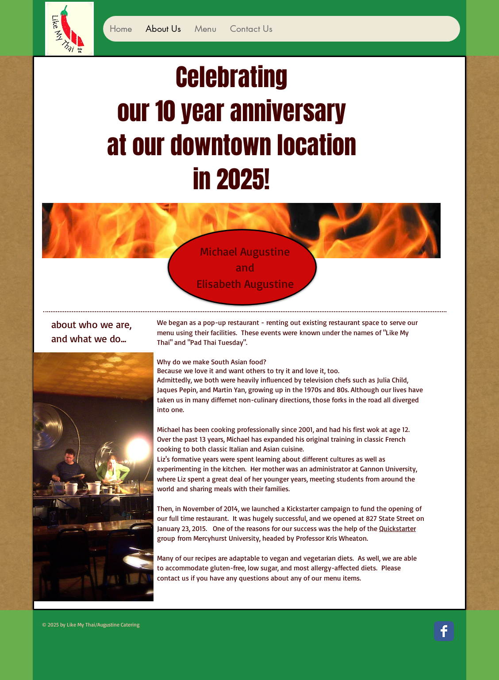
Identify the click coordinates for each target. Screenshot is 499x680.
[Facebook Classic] (444, 631)
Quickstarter (397, 528)
